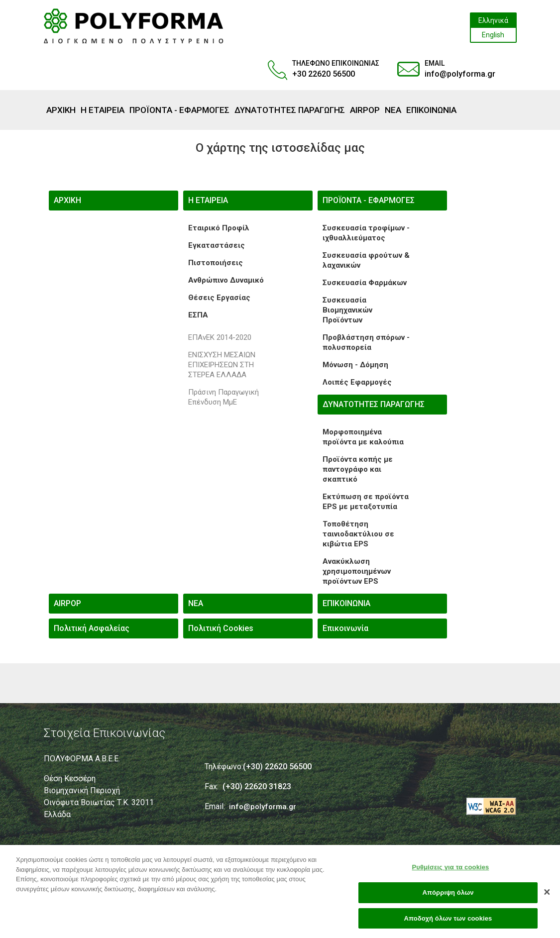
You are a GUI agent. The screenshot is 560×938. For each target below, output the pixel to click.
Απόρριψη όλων (447, 896)
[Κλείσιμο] (547, 895)
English (493, 35)
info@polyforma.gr (460, 74)
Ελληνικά (493, 20)
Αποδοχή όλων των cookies (448, 922)
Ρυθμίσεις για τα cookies (450, 871)
